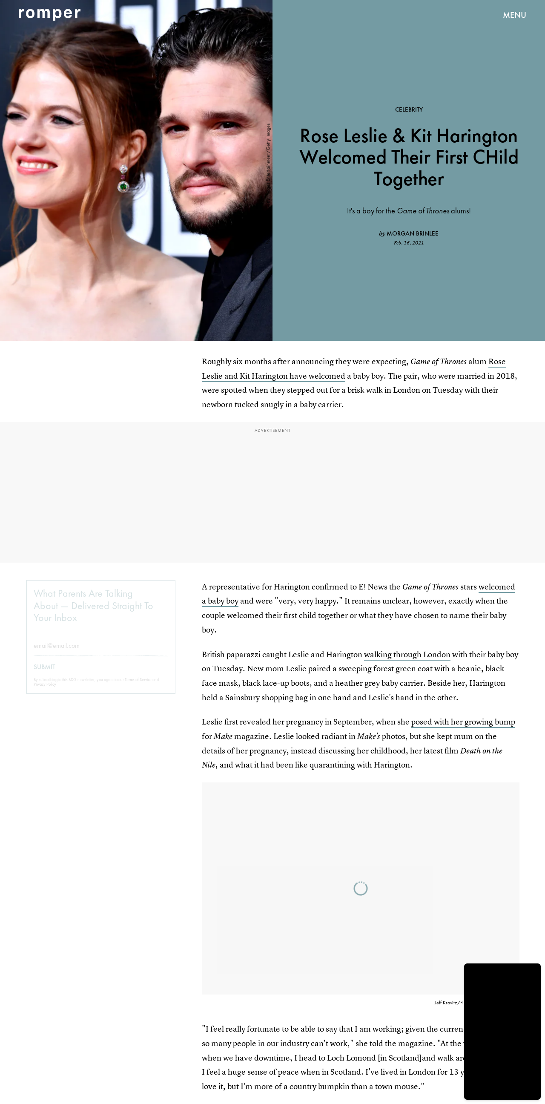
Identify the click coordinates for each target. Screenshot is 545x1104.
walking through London (407, 654)
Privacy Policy (45, 690)
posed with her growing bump (463, 721)
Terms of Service (138, 686)
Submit (44, 673)
